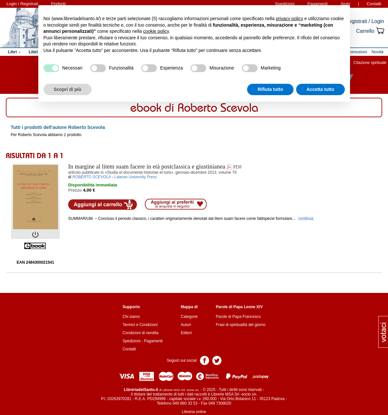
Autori (186, 324)
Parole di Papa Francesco (238, 316)
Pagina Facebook (204, 360)
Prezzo (75, 190)
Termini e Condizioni (139, 324)
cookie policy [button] (156, 31)
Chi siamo (131, 316)
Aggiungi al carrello (102, 204)
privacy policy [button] (289, 18)
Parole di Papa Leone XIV (239, 307)
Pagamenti (153, 341)
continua (305, 218)
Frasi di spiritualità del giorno (241, 324)
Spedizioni (131, 341)
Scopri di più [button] (67, 89)
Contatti (374, 3)
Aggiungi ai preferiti (176, 204)
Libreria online (194, 411)
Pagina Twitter (216, 360)
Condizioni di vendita (140, 333)
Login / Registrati (22, 3)
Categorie (189, 316)
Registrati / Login (364, 21)
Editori (186, 333)
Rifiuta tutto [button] (270, 89)
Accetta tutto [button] (320, 89)
